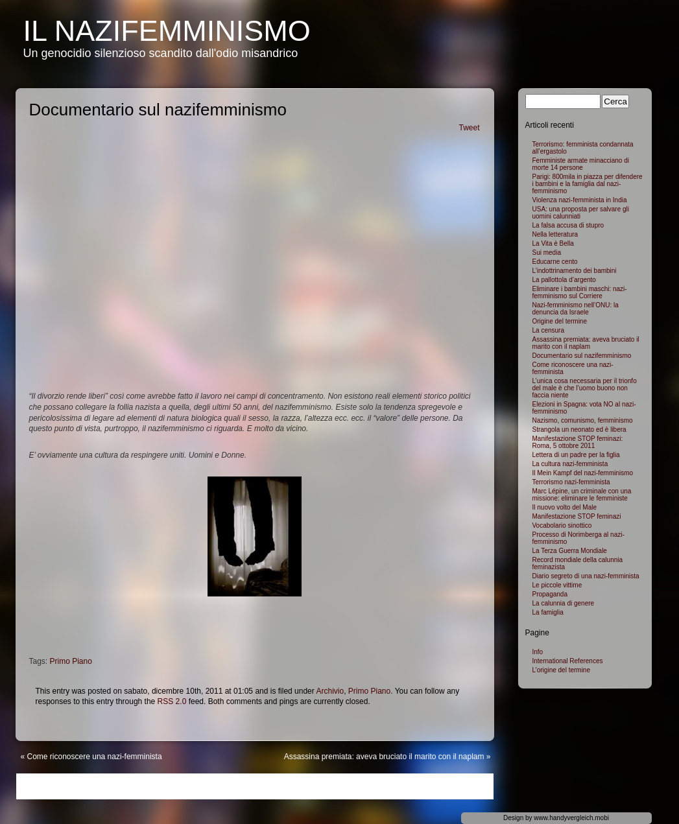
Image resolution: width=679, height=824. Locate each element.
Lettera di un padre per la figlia (576, 454)
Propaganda (550, 594)
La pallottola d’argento (564, 279)
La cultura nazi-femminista (570, 463)
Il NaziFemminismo (167, 30)
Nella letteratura (555, 234)
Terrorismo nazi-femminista (571, 482)
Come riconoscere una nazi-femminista (94, 756)
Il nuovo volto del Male (564, 507)
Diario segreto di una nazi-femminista (585, 576)
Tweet (469, 127)
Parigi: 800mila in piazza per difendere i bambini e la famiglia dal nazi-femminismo (587, 183)
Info (537, 651)
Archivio (330, 691)
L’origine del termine (561, 670)
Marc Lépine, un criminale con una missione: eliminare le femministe (582, 495)
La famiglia (548, 612)
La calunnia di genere (563, 603)
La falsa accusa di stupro (568, 225)
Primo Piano (71, 661)
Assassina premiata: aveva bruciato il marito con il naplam (384, 756)
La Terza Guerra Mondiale (569, 550)
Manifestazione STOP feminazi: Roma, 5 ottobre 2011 (577, 442)
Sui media (546, 252)
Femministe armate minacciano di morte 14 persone (581, 164)
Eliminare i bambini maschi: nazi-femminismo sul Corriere (579, 292)
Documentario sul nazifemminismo (582, 355)
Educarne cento (555, 261)
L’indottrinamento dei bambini (574, 270)
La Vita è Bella (553, 243)
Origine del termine (559, 321)
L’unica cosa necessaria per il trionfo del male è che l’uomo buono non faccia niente (584, 388)
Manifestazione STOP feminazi (576, 516)
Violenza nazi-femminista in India (579, 200)
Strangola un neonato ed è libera (579, 429)
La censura (548, 330)
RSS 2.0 (172, 701)
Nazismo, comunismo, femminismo (582, 420)
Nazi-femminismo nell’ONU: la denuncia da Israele (575, 308)
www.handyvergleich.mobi (571, 817)
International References (567, 661)
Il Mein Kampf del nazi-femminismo (583, 473)
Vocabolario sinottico (562, 525)
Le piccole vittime (557, 585)
